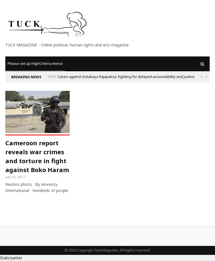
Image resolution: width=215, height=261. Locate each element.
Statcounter (11, 257)
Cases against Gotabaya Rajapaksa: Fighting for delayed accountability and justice (126, 76)
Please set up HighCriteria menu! (35, 63)
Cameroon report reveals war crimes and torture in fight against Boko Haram (37, 156)
